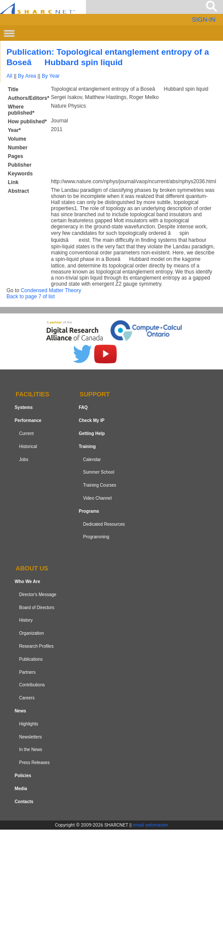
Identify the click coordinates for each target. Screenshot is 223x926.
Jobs (23, 459)
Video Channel (97, 498)
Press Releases (34, 762)
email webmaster (150, 824)
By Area (27, 76)
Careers (27, 697)
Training (87, 446)
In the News (30, 749)
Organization (31, 633)
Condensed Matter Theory (51, 290)
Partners (27, 672)
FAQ (83, 407)
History (26, 620)
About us (32, 568)
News (20, 711)
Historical (28, 446)
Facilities (32, 394)
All (9, 76)
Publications (31, 659)
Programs (89, 511)
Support (95, 394)
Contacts (24, 801)
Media (21, 788)
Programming (96, 536)
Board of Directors (36, 607)
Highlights (28, 724)
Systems (24, 407)
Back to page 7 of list (31, 296)
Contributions (32, 684)
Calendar (92, 459)
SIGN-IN (203, 19)
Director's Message (37, 594)
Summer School (98, 472)
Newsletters (30, 737)
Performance (28, 420)
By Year (50, 76)
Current (26, 433)
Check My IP (91, 420)
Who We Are (27, 581)
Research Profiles (36, 646)
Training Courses (99, 485)
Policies (23, 775)
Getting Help (92, 433)
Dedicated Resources (104, 524)
